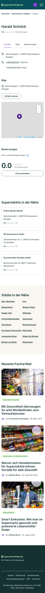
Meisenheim (7, 307)
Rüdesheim (28, 342)
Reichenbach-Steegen (21, 14)
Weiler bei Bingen (30, 336)
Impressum (36, 579)
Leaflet (18, 137)
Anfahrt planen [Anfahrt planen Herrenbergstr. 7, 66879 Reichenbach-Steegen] (11, 96)
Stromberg (6, 324)
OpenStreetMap (29, 137)
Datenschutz (21, 575)
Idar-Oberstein (8, 301)
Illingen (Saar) (29, 307)
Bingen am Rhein (9, 342)
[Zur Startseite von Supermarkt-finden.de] (12, 4)
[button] (35, 5)
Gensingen (28, 319)
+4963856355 (12, 62)
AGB (28, 579)
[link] (22, 217)
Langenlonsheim (9, 336)
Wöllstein (27, 313)
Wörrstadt (27, 330)
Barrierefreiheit (33, 575)
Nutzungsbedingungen (15, 579)
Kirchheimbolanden (10, 319)
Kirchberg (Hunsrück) (11, 330)
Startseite (5, 14)
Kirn (24, 301)
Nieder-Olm (6, 313)
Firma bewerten (22, 173)
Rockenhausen (29, 324)
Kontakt (11, 575)
